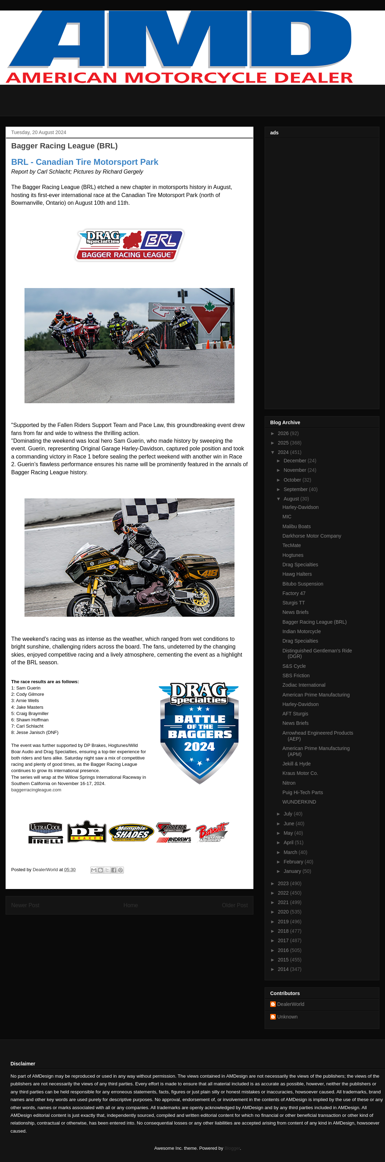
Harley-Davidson (300, 507)
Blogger (232, 1148)
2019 (284, 921)
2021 (284, 902)
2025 (284, 443)
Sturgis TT (293, 603)
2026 (284, 433)
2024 (284, 452)
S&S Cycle (294, 666)
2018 (284, 931)
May (289, 833)
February (294, 861)
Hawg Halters (297, 574)
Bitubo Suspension (302, 584)
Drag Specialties (300, 564)
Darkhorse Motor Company (311, 536)
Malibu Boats (296, 526)
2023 (284, 883)
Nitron (288, 783)
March (291, 852)
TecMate (291, 545)
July (289, 814)
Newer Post (25, 905)
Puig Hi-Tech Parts (302, 792)
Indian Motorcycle (301, 631)
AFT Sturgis (295, 713)
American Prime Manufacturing (316, 695)
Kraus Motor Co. (300, 773)
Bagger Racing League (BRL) (314, 622)
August (292, 499)
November (295, 470)
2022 (284, 893)
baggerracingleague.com (36, 789)
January (293, 871)
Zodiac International (304, 685)
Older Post (235, 905)
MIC (287, 516)
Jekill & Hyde (296, 763)
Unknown (287, 1017)
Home (131, 905)
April (289, 842)
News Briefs (295, 612)
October (293, 480)
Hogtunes (292, 555)
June (289, 823)
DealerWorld (290, 1004)
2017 (284, 940)
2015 (284, 959)
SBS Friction (296, 675)
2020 (284, 912)
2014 (284, 969)
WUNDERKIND (299, 802)
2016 (284, 950)
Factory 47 (294, 593)
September (296, 489)
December (295, 460)
